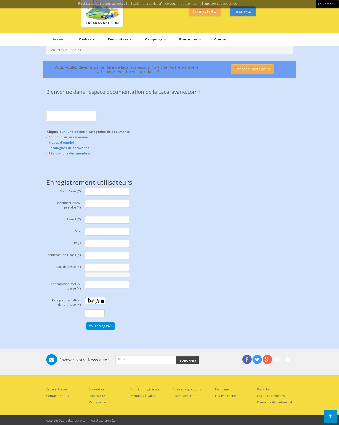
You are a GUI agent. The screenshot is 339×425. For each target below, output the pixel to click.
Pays (77, 243)
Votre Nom (70, 191)
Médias (84, 39)
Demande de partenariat (274, 402)
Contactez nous (57, 396)
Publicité (263, 389)
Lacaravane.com (185, 396)
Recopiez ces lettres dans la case (66, 302)
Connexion (96, 389)
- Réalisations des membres (68, 153)
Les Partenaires (226, 396)
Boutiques (188, 39)
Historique (222, 389)
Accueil (59, 39)
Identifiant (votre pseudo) (69, 205)
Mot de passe (68, 267)
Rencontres (118, 39)
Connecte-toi (205, 11)
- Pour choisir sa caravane (67, 137)
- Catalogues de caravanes (67, 148)
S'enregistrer (97, 402)
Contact (221, 39)
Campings (154, 39)
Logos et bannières (271, 396)
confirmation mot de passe (66, 286)
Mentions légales (143, 396)
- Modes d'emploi (60, 142)
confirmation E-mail (64, 255)
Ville (78, 231)
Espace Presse (56, 389)
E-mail (74, 219)
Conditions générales (146, 389)
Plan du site (96, 396)
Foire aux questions (187, 389)
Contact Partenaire (252, 69)
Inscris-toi (242, 11)
